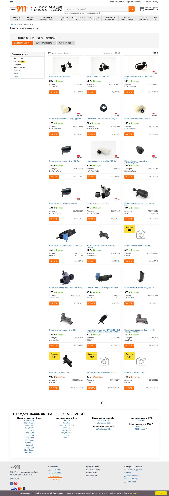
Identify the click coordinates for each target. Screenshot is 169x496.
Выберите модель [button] (45, 43)
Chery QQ (29, 446)
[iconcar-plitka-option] (155, 53)
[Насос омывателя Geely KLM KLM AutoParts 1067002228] (103, 193)
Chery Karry (29, 438)
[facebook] (11, 484)
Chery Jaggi (29, 436)
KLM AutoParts (18, 67)
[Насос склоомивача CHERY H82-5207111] (141, 362)
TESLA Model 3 (141, 427)
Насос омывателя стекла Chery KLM (138, 119)
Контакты (147, 2)
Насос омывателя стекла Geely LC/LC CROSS (101, 247)
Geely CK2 (67, 424)
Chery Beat (29, 426)
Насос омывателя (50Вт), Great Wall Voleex (65, 288)
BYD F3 (141, 421)
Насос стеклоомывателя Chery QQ (137, 246)
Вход (155, 2)
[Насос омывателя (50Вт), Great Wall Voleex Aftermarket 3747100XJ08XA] (66, 277)
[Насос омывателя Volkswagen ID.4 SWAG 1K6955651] (103, 277)
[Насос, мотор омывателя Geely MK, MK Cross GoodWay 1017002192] (141, 320)
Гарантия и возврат (134, 2)
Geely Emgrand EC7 (66, 426)
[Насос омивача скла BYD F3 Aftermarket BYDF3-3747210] (103, 66)
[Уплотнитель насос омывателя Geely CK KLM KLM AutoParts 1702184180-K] (103, 108)
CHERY (18, 61)
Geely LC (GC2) (66, 433)
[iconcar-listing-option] (157, 53)
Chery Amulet (29, 421)
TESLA (16, 77)
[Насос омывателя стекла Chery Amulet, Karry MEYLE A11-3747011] (141, 193)
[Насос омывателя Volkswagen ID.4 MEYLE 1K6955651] (66, 235)
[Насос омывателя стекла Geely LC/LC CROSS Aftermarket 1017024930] (103, 235)
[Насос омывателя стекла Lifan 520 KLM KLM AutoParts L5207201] (103, 150)
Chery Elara (29, 431)
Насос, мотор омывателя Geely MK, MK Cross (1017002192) (139, 331)
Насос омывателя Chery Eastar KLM (63, 203)
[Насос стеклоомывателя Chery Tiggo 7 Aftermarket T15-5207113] (141, 277)
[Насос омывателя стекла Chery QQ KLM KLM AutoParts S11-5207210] (66, 150)
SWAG (16, 73)
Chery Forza (29, 433)
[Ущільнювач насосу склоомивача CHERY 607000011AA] (103, 362)
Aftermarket (17, 58)
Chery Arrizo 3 (29, 424)
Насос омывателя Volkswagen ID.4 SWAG (103, 288)
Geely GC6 (66, 431)
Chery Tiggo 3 (29, 451)
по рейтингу (65, 53)
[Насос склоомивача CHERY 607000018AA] (66, 362)
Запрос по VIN (55, 480)
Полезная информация (133, 470)
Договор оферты (130, 482)
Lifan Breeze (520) (103, 421)
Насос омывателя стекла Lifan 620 (62, 331)
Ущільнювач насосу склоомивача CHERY (102, 373)
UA (12, 2)
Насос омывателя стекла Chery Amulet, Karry (139, 204)
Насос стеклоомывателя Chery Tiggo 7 (139, 288)
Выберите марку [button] (22, 43)
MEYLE (17, 70)
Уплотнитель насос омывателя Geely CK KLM (102, 120)
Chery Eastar (29, 428)
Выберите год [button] (65, 43)
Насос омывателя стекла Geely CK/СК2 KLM (139, 77)
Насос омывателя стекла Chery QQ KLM (64, 161)
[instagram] (15, 484)
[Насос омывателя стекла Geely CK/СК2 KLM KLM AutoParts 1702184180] (141, 66)
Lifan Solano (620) (103, 424)
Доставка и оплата (117, 2)
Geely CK (66, 421)
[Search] (131, 9)
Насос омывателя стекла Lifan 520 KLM (102, 161)
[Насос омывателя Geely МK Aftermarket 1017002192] (66, 66)
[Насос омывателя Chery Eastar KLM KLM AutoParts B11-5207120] (66, 193)
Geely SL (66, 438)
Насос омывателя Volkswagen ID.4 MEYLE (65, 246)
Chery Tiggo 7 (29, 453)
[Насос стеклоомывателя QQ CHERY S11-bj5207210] (141, 235)
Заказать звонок (55, 477)
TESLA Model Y (141, 430)
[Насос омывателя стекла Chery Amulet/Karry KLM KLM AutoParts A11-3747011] (141, 150)
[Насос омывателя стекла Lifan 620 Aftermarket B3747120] (66, 320)
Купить (54, 92)
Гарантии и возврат (131, 479)
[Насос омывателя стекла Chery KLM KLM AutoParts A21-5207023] (141, 108)
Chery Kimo (29, 441)
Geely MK (66, 436)
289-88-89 (39, 7)
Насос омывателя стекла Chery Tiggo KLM (65, 119)
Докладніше (134, 493)
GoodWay (16, 64)
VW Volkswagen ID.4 (103, 430)
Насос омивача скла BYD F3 (98, 76)
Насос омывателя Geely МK (60, 76)
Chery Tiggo (29, 448)
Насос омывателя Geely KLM (98, 203)
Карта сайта (14, 479)
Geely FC (66, 428)
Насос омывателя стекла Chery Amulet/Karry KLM (136, 162)
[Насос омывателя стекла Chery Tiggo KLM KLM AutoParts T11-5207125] (66, 108)
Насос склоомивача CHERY (60, 373)
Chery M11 (29, 443)
